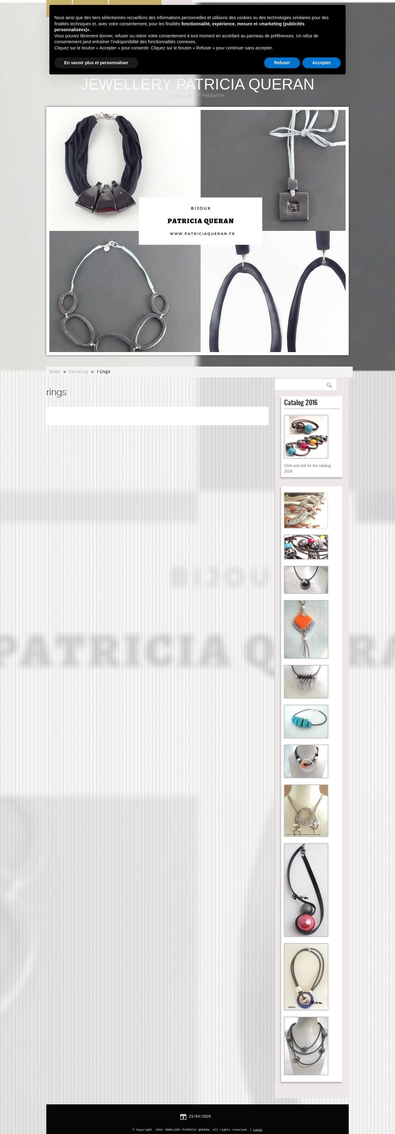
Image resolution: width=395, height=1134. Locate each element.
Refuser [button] (282, 62)
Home (54, 372)
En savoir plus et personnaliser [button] (96, 62)
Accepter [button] (321, 62)
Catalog (78, 372)
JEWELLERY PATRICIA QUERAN (197, 84)
